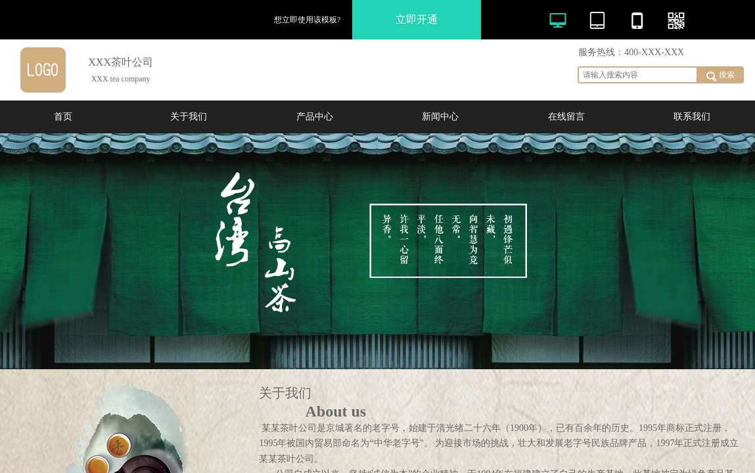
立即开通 (417, 19)
